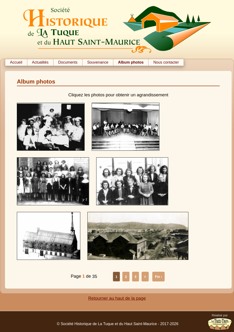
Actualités (40, 62)
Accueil (16, 62)
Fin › (158, 277)
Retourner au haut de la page (117, 298)
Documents (67, 62)
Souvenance (97, 62)
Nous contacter (166, 62)
